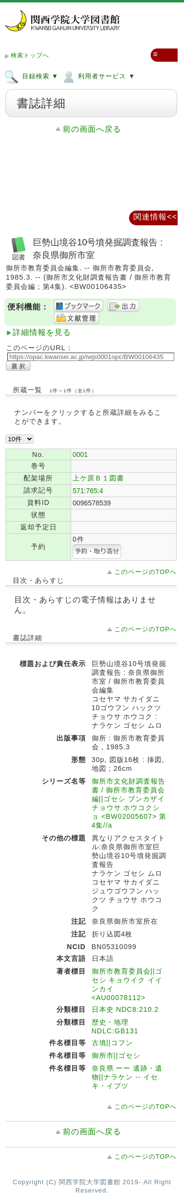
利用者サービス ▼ (98, 76)
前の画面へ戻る (92, 129)
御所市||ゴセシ (116, 1055)
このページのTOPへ (145, 571)
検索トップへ (30, 55)
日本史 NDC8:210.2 (125, 1009)
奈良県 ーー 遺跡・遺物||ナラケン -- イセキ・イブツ (127, 1077)
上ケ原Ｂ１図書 (98, 478)
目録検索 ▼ (31, 76)
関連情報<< (155, 217)
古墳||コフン (112, 1043)
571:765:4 (88, 491)
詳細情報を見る (42, 332)
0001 (80, 454)
